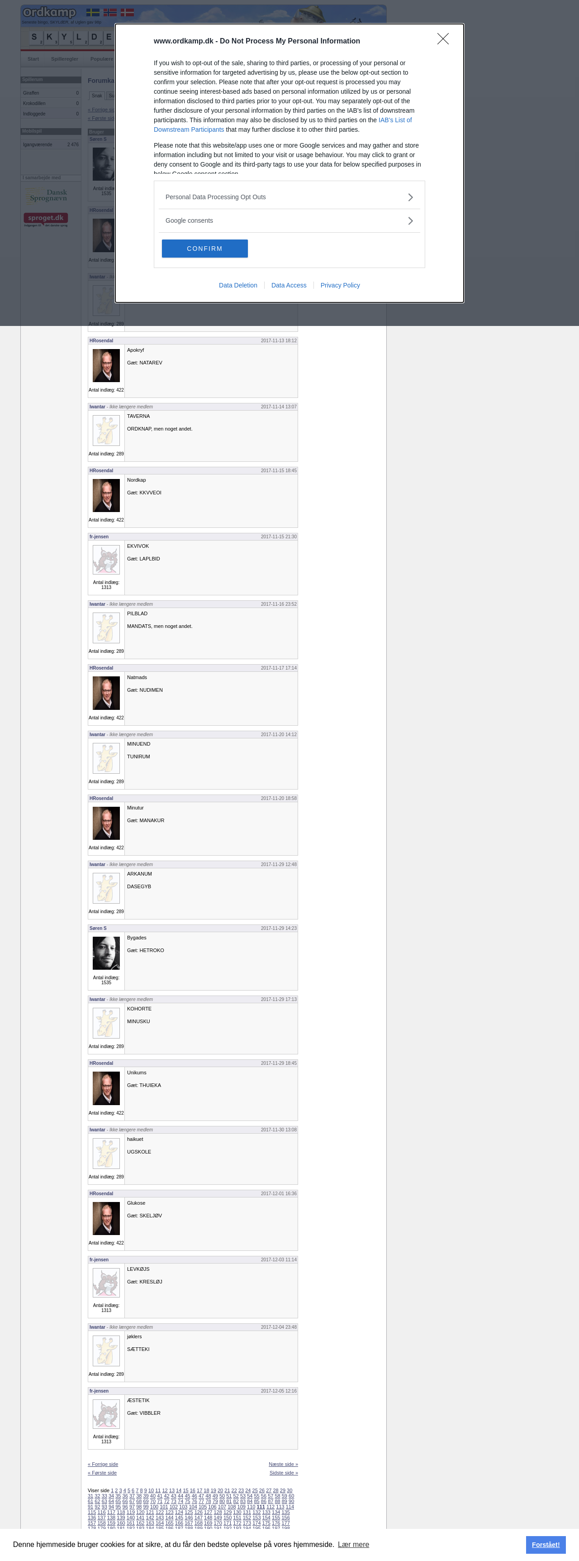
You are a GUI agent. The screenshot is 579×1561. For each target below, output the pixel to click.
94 (111, 1506)
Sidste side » (284, 1472)
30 (289, 1490)
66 (125, 1501)
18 (206, 1490)
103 (183, 1506)
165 (169, 1523)
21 (227, 1490)
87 (270, 1501)
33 (104, 1496)
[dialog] (289, 163)
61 (90, 1501)
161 (131, 1523)
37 (132, 1496)
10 (151, 1490)
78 (208, 1501)
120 (140, 1512)
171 (227, 1523)
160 (121, 1523)
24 (248, 1490)
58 (277, 1496)
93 (104, 1506)
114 (290, 1506)
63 (104, 1501)
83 (243, 1501)
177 (285, 1523)
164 (160, 1523)
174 (256, 1523)
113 (280, 1506)
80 (222, 1501)
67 (132, 1501)
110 (251, 1506)
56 (263, 1496)
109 (241, 1506)
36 (125, 1496)
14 (178, 1490)
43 (173, 1496)
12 (164, 1490)
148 (208, 1517)
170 (218, 1523)
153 (256, 1517)
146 (189, 1517)
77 (201, 1501)
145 (179, 1517)
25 (255, 1490)
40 (153, 1496)
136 (92, 1517)
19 (213, 1490)
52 (236, 1496)
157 (92, 1523)
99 (146, 1506)
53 (243, 1496)
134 (276, 1512)
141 (140, 1517)
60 (291, 1496)
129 (227, 1512)
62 (97, 1501)
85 (257, 1501)
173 (247, 1523)
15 (185, 1490)
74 (180, 1501)
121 (150, 1512)
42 (166, 1496)
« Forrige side (103, 1464)
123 (169, 1512)
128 (218, 1512)
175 (266, 1523)
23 (241, 1490)
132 (256, 1512)
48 (208, 1496)
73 (173, 1501)
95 (118, 1506)
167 (189, 1523)
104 (193, 1506)
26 (262, 1490)
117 (111, 1512)
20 (220, 1490)
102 (174, 1506)
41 (159, 1496)
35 (118, 1496)
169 (208, 1523)
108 (232, 1506)
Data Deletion (238, 285)
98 (139, 1506)
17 (199, 1490)
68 (139, 1501)
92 (97, 1506)
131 (247, 1512)
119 (131, 1512)
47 (201, 1496)
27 (268, 1490)
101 (164, 1506)
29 (282, 1490)
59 (284, 1496)
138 (111, 1517)
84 (249, 1501)
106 (212, 1506)
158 (101, 1523)
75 (187, 1501)
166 (179, 1523)
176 (276, 1523)
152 (247, 1517)
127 (208, 1512)
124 (179, 1512)
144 (169, 1517)
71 (159, 1501)
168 (199, 1523)
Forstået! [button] (546, 1544)
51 (229, 1496)
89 (284, 1501)
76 (194, 1501)
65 (118, 1501)
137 (101, 1517)
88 (277, 1501)
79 (215, 1501)
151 (237, 1517)
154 (266, 1517)
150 (227, 1517)
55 (257, 1496)
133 (266, 1512)
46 (194, 1496)
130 (237, 1512)
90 (291, 1501)
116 (101, 1512)
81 (229, 1501)
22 (234, 1490)
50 (222, 1496)
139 (121, 1517)
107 (222, 1506)
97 (132, 1506)
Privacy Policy (340, 285)
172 (237, 1523)
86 (263, 1501)
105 (203, 1506)
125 (189, 1512)
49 (215, 1496)
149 (218, 1517)
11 (158, 1490)
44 (180, 1496)
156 (285, 1517)
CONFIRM (205, 248)
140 (131, 1517)
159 (111, 1523)
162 (140, 1523)
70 (153, 1501)
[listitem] (289, 197)
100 (154, 1506)
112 (270, 1506)
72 (166, 1501)
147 (199, 1517)
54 (249, 1496)
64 (111, 1501)
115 (92, 1512)
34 (111, 1496)
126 (199, 1512)
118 (121, 1512)
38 (139, 1496)
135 (285, 1512)
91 (90, 1506)
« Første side (102, 1472)
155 (276, 1517)
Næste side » (283, 1464)
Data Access (289, 285)
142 (150, 1517)
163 (150, 1523)
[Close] (446, 41)
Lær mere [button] (353, 1544)
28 (275, 1490)
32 (97, 1496)
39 (146, 1496)
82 (236, 1501)
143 (160, 1517)
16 (192, 1490)
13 (172, 1490)
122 (160, 1512)
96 (125, 1506)
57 (270, 1496)
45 (187, 1496)
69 (146, 1501)
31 (90, 1496)
